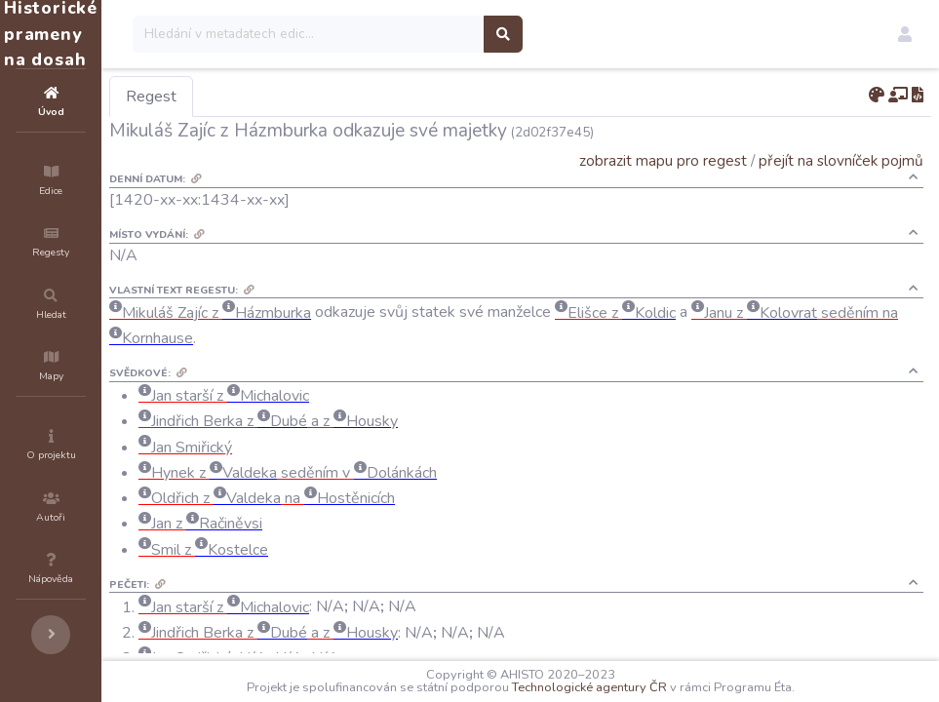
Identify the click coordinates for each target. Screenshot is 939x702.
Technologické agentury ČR (647, 687)
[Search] (426, 34)
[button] (904, 34)
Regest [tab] (268, 96)
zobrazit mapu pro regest (663, 160)
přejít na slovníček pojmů (841, 160)
